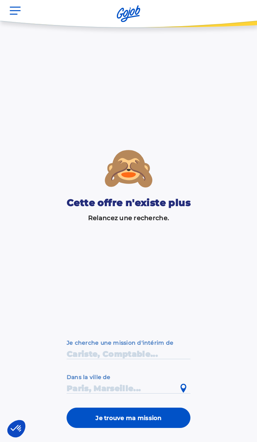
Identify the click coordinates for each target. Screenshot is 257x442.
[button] (16, 428)
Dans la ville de (89, 377)
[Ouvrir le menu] (15, 10)
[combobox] (128, 383)
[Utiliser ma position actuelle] (183, 388)
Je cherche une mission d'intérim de (120, 342)
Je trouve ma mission (128, 418)
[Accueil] (128, 13)
